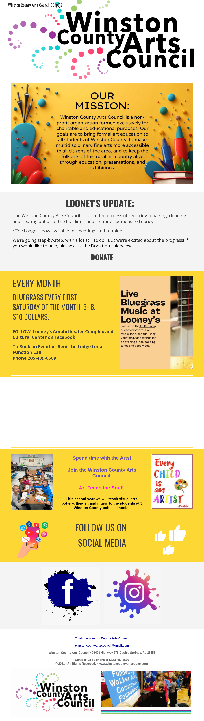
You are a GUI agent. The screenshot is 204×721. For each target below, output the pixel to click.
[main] (102, 230)
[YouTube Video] (102, 411)
